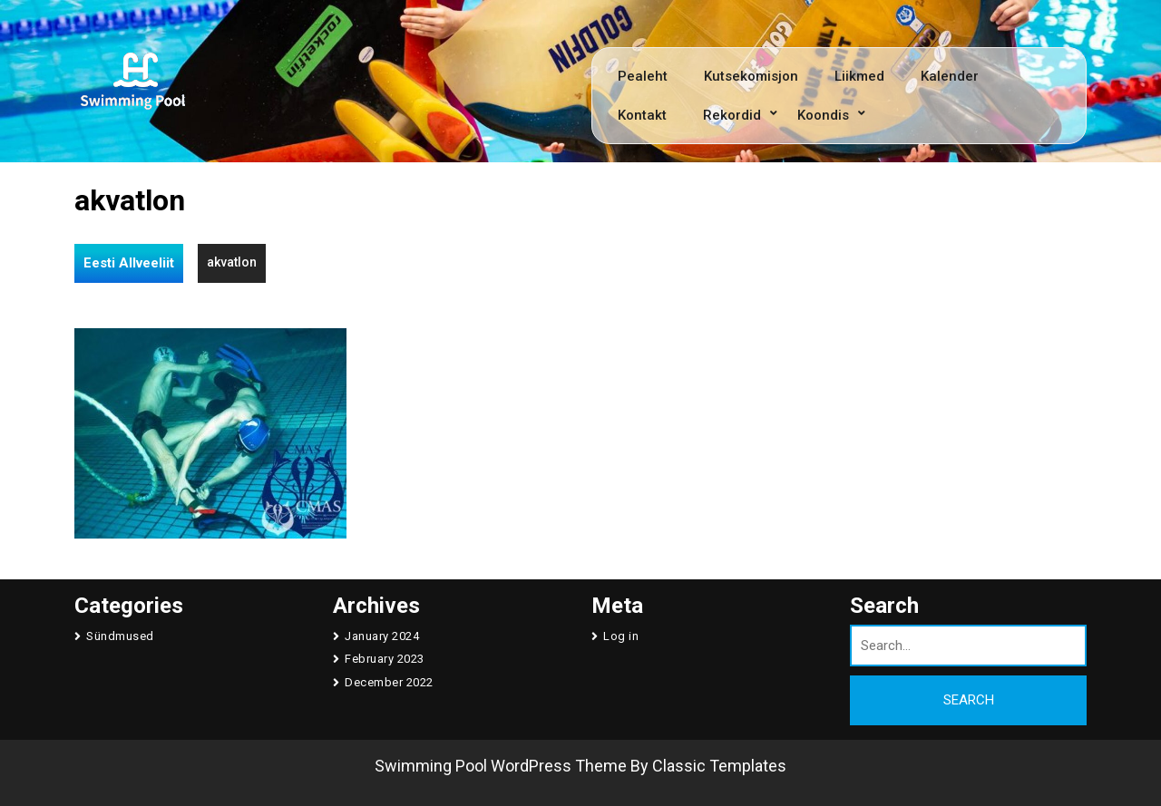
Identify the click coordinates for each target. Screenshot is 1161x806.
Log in (621, 636)
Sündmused (120, 636)
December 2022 (389, 682)
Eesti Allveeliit (128, 263)
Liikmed (859, 76)
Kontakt (642, 115)
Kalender (950, 76)
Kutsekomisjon (751, 76)
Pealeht (643, 76)
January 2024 (382, 636)
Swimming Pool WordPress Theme (501, 765)
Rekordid (732, 115)
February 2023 (384, 658)
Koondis (823, 115)
